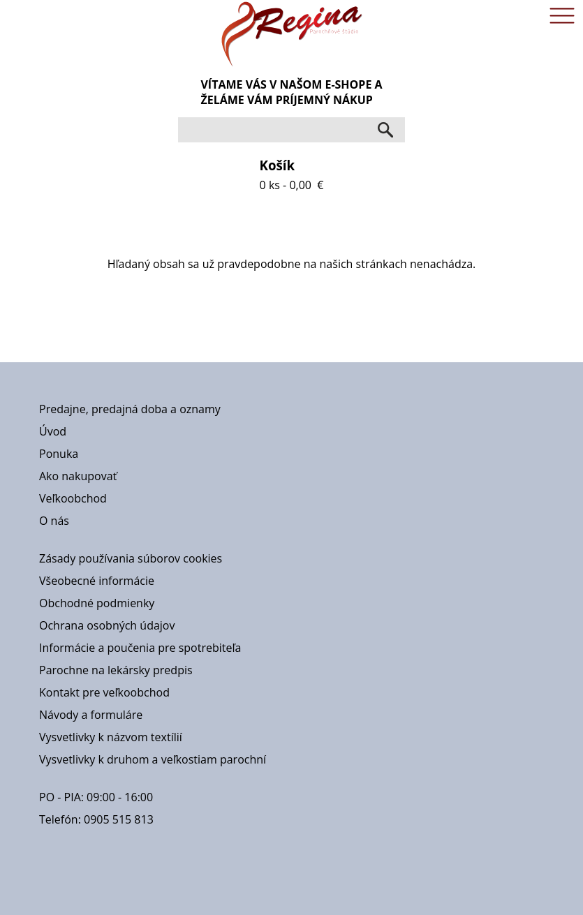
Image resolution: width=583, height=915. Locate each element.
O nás (54, 520)
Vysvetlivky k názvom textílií (110, 737)
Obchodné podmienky (96, 603)
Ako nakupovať (78, 476)
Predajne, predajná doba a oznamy (130, 409)
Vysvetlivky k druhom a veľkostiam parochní (152, 759)
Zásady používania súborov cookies (130, 558)
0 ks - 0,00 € (292, 174)
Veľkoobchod (73, 498)
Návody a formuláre (90, 714)
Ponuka (58, 453)
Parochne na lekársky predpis (116, 670)
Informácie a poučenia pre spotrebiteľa (140, 647)
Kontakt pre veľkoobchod (104, 692)
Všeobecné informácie (96, 580)
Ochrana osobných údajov (107, 625)
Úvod (52, 431)
